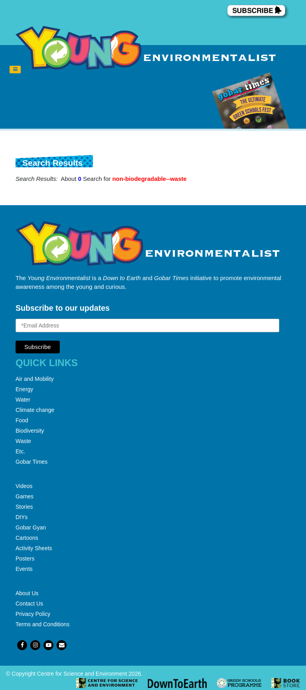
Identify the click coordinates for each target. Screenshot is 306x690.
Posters (25, 558)
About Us (27, 593)
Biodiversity (30, 430)
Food (22, 420)
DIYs (21, 517)
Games (24, 496)
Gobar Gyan (31, 527)
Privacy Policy (33, 614)
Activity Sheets (34, 548)
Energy (24, 389)
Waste (23, 441)
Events (24, 569)
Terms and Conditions (42, 624)
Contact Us (29, 603)
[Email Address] (147, 325)
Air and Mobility (35, 379)
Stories (24, 507)
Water (23, 399)
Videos (24, 486)
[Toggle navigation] (15, 70)
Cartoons (27, 538)
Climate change (35, 410)
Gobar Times (31, 462)
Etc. (20, 451)
